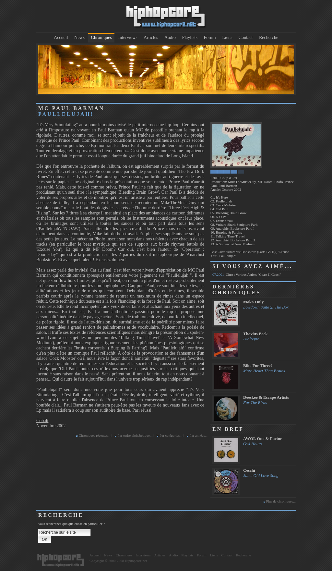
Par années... (198, 435)
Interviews (127, 37)
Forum (210, 37)
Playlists (189, 37)
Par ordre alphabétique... (134, 435)
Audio (170, 37)
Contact (246, 37)
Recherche (268, 37)
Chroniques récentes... (95, 435)
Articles (151, 37)
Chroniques (101, 37)
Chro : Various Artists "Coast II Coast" (246, 274)
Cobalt (42, 420)
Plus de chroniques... (281, 501)
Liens (227, 37)
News (79, 37)
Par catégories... (171, 435)
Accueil (61, 37)
